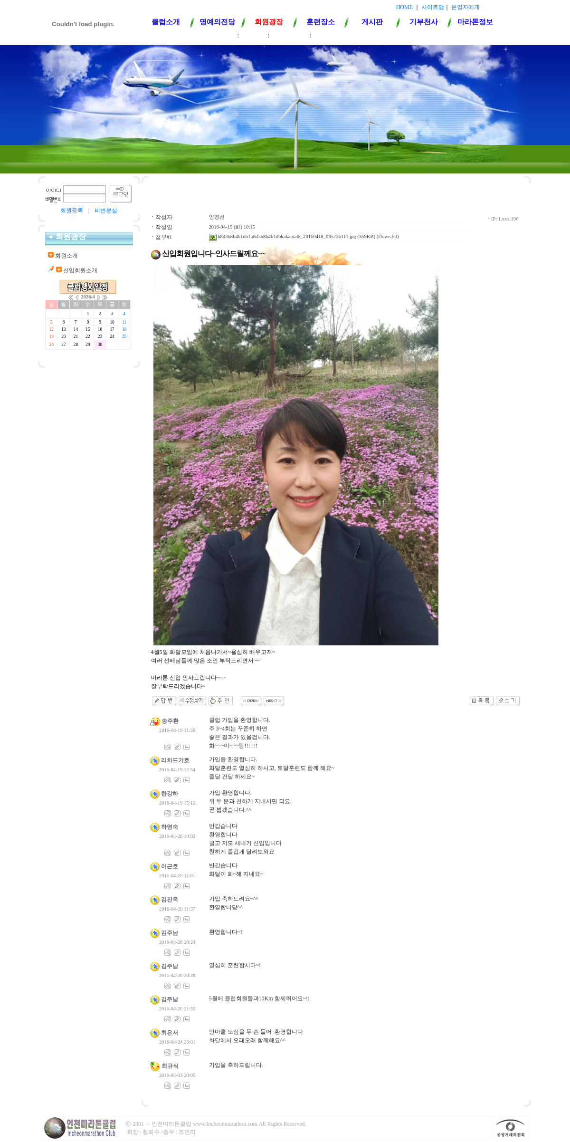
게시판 (372, 22)
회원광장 (269, 22)
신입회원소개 (290, 35)
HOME (404, 7)
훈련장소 (320, 22)
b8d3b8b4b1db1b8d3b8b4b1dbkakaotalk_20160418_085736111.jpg (282, 236)
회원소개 (253, 35)
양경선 (217, 217)
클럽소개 (166, 22)
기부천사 (423, 22)
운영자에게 (465, 7)
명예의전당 (217, 22)
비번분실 (106, 210)
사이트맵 (432, 7)
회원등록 (71, 210)
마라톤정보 (475, 22)
